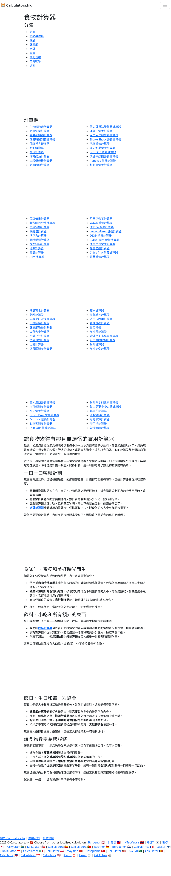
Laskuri (161, 847)
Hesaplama (93, 851)
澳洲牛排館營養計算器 (104, 156)
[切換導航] (165, 5)
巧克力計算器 (38, 236)
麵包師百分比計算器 (42, 223)
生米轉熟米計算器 (41, 127)
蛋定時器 (95, 327)
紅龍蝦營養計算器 (101, 165)
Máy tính (72, 851)
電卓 (165, 842)
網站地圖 (48, 838)
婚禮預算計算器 (100, 419)
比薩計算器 (37, 344)
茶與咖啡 (35, 61)
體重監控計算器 (100, 248)
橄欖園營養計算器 (41, 349)
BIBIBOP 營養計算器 (103, 152)
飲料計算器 (37, 315)
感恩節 (34, 44)
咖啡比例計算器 (100, 349)
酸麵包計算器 (38, 231)
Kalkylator (13, 847)
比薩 (32, 49)
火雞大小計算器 (39, 332)
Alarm (68, 855)
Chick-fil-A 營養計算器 (104, 252)
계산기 (151, 842)
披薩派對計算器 (39, 340)
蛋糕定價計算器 (39, 227)
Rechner (99, 847)
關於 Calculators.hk (12, 838)
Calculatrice (141, 847)
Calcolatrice (31, 851)
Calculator (151, 851)
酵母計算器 (37, 152)
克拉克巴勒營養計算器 (104, 135)
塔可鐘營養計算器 (41, 407)
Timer (83, 855)
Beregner (94, 842)
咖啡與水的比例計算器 (104, 402)
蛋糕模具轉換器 (39, 144)
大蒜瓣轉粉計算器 (41, 161)
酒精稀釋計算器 (39, 240)
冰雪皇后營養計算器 (102, 244)
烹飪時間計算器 (39, 165)
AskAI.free (100, 855)
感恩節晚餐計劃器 (41, 327)
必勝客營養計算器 (41, 424)
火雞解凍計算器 (39, 323)
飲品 (32, 40)
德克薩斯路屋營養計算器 (105, 127)
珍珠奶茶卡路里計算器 (104, 336)
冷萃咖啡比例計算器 (102, 340)
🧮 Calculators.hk (16, 5)
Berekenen (119, 847)
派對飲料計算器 (100, 415)
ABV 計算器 (37, 257)
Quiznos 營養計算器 (42, 419)
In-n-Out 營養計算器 (43, 428)
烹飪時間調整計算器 (42, 139)
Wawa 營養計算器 (101, 223)
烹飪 (32, 32)
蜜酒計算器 (37, 252)
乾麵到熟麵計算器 (41, 135)
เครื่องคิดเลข (131, 842)
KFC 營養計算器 (39, 411)
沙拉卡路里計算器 (101, 319)
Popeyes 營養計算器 (103, 161)
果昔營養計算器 (100, 257)
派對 (32, 66)
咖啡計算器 (97, 344)
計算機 (112, 842)
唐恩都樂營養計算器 (102, 148)
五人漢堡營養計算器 (42, 402)
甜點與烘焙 (37, 36)
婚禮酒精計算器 (100, 428)
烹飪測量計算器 (39, 131)
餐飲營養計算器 (100, 323)
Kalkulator (34, 847)
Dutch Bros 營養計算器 (44, 415)
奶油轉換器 (37, 148)
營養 (32, 53)
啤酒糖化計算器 (39, 310)
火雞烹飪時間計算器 (42, 319)
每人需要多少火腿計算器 (105, 407)
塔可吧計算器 (98, 424)
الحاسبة (133, 851)
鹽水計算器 (97, 310)
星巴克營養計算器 (101, 219)
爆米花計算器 (98, 411)
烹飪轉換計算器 (100, 315)
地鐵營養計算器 (100, 144)
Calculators (28, 855)
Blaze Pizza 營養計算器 (104, 240)
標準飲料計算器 (39, 244)
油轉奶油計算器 (39, 156)
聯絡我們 (34, 838)
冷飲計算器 (37, 248)
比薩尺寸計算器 (39, 336)
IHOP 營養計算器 (101, 236)
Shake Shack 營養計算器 (105, 139)
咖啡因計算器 (98, 332)
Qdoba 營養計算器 (102, 227)
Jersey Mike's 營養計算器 (106, 231)
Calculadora (56, 847)
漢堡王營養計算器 (101, 131)
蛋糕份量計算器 (39, 219)
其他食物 (35, 57)
